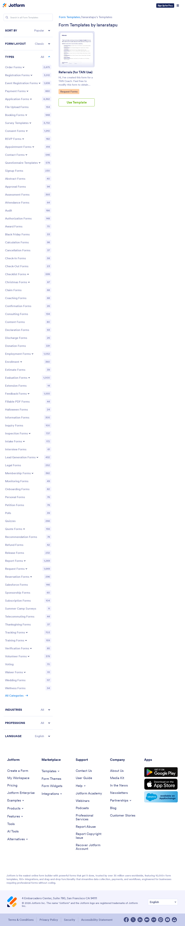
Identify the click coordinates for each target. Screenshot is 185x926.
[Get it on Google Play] (161, 772)
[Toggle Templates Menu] (51, 771)
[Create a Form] (17, 771)
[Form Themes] (51, 779)
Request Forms (69, 91)
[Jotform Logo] (14, 5)
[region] (28, 383)
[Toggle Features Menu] (15, 816)
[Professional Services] (91, 817)
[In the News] (119, 785)
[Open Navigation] (178, 6)
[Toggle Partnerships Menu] (121, 800)
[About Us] (117, 771)
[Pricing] (12, 785)
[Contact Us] (84, 771)
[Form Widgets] (52, 786)
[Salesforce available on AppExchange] (161, 796)
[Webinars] (82, 801)
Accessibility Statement (97, 919)
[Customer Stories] (122, 815)
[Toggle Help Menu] (81, 786)
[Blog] (113, 808)
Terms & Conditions (21, 919)
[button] (28, 30)
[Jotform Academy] (89, 793)
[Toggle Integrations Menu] (52, 794)
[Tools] (11, 824)
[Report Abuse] (86, 826)
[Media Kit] (117, 778)
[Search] (7, 17)
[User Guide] (84, 778)
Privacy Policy (49, 919)
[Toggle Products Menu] (15, 808)
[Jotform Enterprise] (21, 793)
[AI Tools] (13, 831)
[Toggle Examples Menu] (16, 800)
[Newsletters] (119, 793)
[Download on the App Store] (161, 784)
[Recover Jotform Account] (91, 847)
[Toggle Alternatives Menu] (17, 839)
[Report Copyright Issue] (91, 835)
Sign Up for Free (165, 5)
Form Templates (69, 17)
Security (69, 919)
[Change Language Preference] (163, 902)
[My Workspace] (18, 778)
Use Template (77, 102)
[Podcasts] (82, 808)
